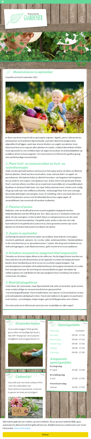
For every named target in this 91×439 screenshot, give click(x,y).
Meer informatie (22, 428)
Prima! (45, 434)
